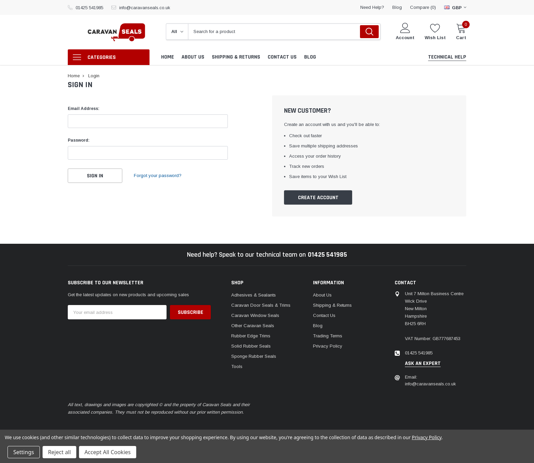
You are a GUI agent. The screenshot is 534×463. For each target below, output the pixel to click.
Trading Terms (327, 335)
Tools (236, 366)
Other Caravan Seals (252, 325)
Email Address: (83, 108)
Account (405, 37)
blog (397, 7)
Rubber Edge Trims (250, 335)
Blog (318, 325)
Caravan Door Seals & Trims (260, 305)
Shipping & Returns (332, 305)
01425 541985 (89, 7)
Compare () (423, 7)
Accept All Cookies (107, 452)
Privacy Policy (327, 346)
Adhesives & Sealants (253, 295)
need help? (372, 7)
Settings (23, 452)
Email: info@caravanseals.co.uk (430, 380)
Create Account (318, 197)
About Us (322, 295)
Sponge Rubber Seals (253, 356)
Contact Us (324, 315)
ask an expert (423, 363)
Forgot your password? (158, 175)
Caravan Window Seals (255, 315)
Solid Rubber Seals (251, 346)
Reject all (59, 452)
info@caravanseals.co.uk (144, 7)
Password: (79, 140)
